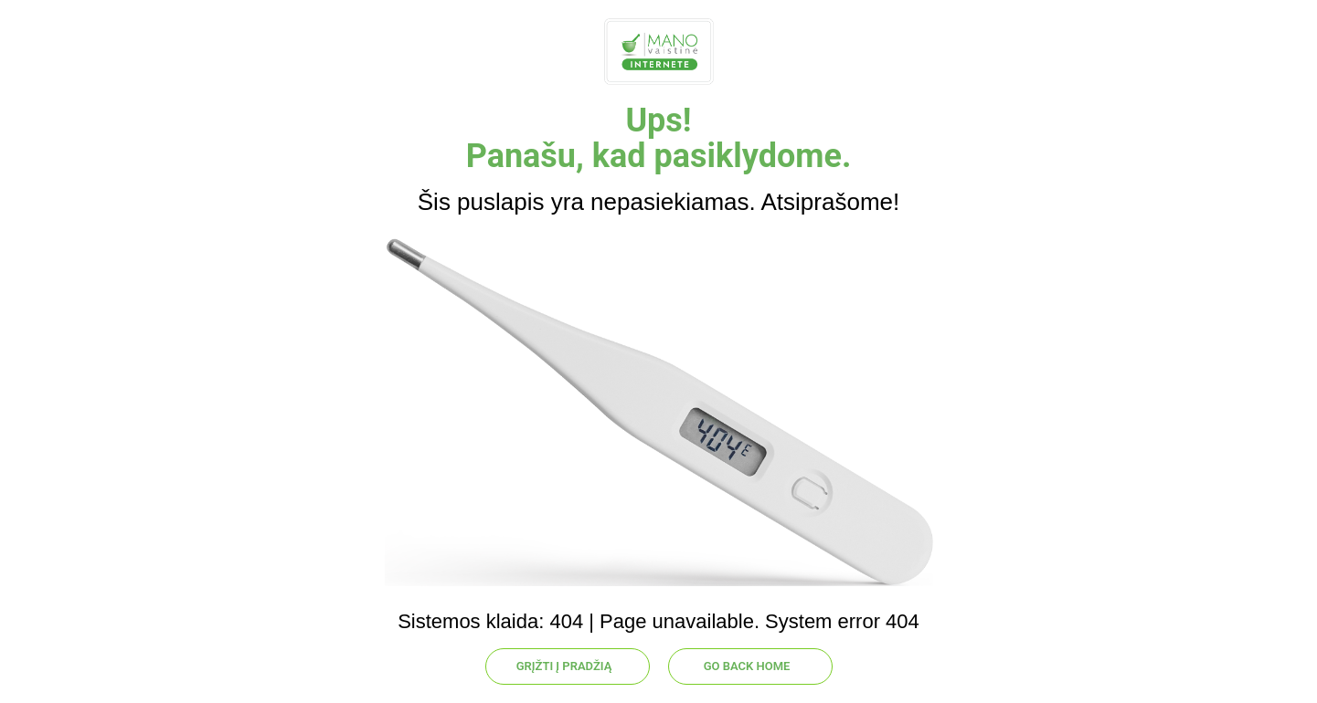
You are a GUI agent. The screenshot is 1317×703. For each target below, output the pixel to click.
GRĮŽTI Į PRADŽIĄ (564, 666)
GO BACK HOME (747, 666)
